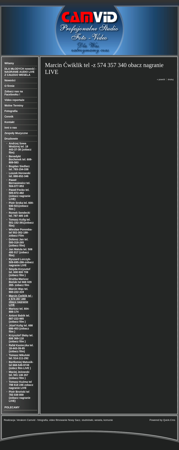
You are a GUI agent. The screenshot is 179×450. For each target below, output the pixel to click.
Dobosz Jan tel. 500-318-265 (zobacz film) (18, 242)
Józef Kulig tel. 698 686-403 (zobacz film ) (21, 328)
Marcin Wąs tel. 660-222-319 (18, 290)
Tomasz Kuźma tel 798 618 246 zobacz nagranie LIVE (21, 384)
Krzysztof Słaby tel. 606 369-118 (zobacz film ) (21, 338)
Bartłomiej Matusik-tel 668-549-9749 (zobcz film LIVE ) (21, 365)
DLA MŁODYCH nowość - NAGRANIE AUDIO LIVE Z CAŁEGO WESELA (20, 71)
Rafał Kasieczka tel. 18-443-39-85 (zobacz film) (21, 348)
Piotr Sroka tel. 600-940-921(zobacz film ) (21, 205)
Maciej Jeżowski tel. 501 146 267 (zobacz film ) (19, 375)
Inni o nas (11, 127)
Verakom (21, 420)
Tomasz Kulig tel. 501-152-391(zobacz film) (21, 222)
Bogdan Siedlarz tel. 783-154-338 (19, 168)
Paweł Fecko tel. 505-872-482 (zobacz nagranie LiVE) (19, 194)
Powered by (162, 420)
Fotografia (11, 111)
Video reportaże (15, 100)
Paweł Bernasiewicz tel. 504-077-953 (19, 183)
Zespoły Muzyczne (16, 133)
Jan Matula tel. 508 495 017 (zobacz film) (20, 252)
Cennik (9, 116)
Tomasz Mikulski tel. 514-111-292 (19, 357)
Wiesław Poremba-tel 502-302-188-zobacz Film (20, 232)
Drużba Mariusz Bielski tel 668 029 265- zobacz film (20, 282)
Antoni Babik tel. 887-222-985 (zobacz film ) (19, 318)
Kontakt (9, 122)
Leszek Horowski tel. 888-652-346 (19, 175)
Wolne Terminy (14, 105)
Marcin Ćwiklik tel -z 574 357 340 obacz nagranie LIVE (21, 300)
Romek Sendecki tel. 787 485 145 (19, 214)
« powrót (161, 79)
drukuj (170, 79)
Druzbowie (11, 138)
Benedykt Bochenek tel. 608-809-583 (20, 159)
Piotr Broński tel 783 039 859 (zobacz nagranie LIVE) (19, 396)
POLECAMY (12, 407)
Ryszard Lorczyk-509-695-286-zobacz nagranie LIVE (21, 262)
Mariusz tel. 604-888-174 (19, 310)
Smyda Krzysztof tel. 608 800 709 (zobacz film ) (19, 272)
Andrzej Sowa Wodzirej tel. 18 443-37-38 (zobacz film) (20, 148)
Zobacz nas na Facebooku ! (14, 93)
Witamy (9, 63)
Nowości (10, 80)
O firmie (10, 85)
